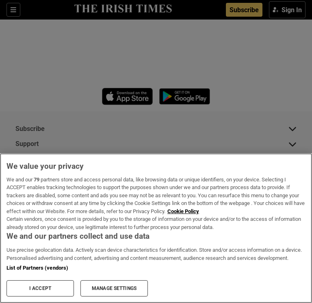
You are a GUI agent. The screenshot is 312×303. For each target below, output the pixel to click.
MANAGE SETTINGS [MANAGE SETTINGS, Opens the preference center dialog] (114, 288)
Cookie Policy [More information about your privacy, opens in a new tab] (183, 211)
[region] (156, 228)
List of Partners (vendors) (37, 268)
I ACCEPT (40, 288)
